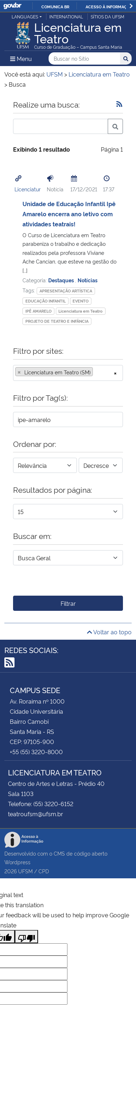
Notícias (88, 280)
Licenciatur (28, 189)
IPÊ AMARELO (38, 311)
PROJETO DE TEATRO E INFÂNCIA (56, 321)
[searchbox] (97, 372)
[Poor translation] (26, 936)
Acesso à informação (109, 6)
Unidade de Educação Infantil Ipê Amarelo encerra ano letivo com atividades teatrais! (69, 214)
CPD (43, 870)
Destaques (61, 280)
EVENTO (80, 301)
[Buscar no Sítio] (84, 58)
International (66, 16)
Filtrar (68, 603)
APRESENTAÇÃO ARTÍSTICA (66, 290)
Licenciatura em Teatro (80, 311)
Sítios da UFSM (107, 16)
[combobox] (68, 373)
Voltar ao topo (109, 632)
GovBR (12, 6)
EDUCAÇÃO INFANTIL (45, 301)
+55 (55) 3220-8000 (36, 752)
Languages (25, 16)
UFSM (25, 870)
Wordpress (17, 861)
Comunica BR (55, 6)
